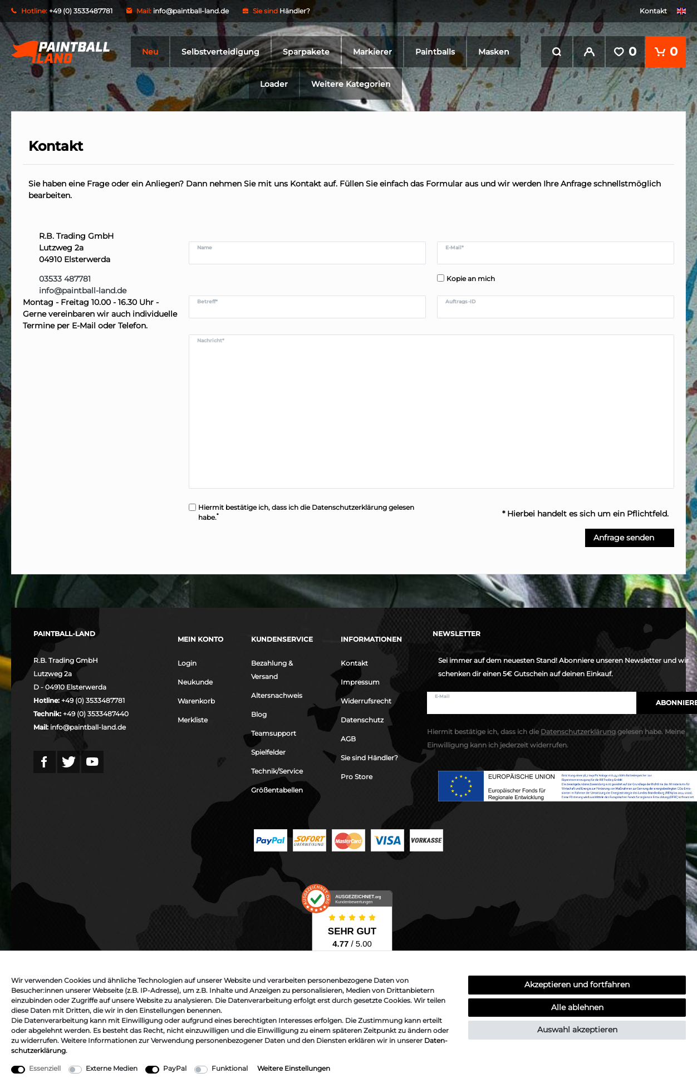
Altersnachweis (276, 695)
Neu (150, 52)
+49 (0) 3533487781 (93, 700)
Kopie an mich (470, 278)
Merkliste (193, 720)
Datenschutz (362, 720)
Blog (259, 714)
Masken (493, 52)
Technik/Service (277, 771)
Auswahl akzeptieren (577, 1030)
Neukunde (195, 682)
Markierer (372, 52)
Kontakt (653, 11)
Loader (274, 84)
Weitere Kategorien (351, 84)
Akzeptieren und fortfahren (577, 984)
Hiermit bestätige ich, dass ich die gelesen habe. (306, 512)
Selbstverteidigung (220, 52)
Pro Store (356, 776)
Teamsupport (273, 733)
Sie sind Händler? (369, 758)
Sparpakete (306, 52)
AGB (348, 739)
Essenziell (45, 1068)
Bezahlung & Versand (272, 670)
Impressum (360, 682)
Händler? (294, 11)
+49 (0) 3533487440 (96, 714)
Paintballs (435, 52)
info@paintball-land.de (191, 11)
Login (187, 663)
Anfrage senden (629, 538)
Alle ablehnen (577, 1007)
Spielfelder (268, 752)
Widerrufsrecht (366, 701)
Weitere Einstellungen (293, 1068)
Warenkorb (196, 701)
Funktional (230, 1068)
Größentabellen (277, 790)
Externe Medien (112, 1068)
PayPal (174, 1068)
